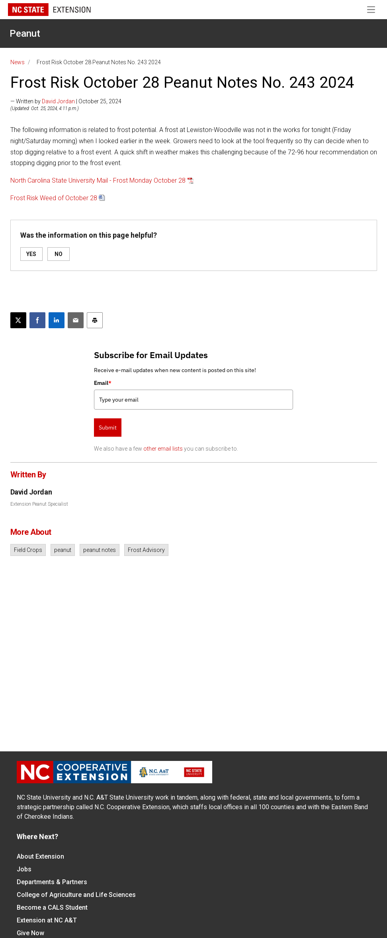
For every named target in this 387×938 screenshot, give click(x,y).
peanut (62, 550)
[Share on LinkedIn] (56, 320)
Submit (108, 427)
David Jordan (58, 101)
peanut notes (99, 550)
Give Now (30, 933)
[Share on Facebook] (37, 320)
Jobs (24, 869)
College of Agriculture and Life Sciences (76, 895)
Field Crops (28, 550)
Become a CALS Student (52, 907)
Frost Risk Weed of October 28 (53, 198)
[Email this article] (76, 320)
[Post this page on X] (18, 320)
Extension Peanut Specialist (39, 504)
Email (102, 382)
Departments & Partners (52, 882)
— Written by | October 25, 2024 (65, 101)
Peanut (25, 33)
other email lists (163, 448)
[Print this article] (95, 320)
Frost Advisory (146, 550)
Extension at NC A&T (47, 920)
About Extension (40, 856)
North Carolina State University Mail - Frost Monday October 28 (98, 180)
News (17, 62)
